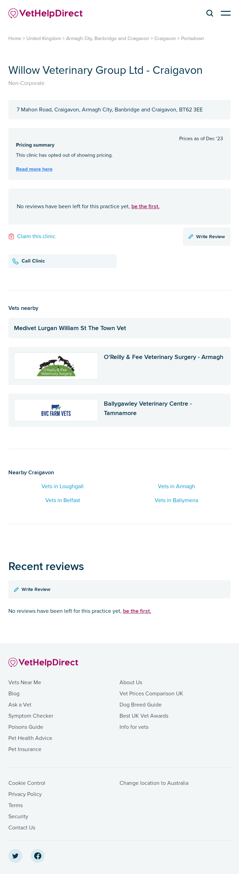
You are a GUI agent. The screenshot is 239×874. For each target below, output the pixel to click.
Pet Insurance (24, 749)
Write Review (206, 236)
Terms (15, 805)
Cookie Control (26, 783)
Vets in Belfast (62, 500)
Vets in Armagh (176, 486)
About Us (131, 682)
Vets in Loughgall (62, 486)
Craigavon (165, 38)
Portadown (192, 38)
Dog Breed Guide (141, 704)
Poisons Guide (25, 727)
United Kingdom (43, 38)
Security (18, 816)
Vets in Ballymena (176, 500)
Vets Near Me (24, 682)
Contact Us (21, 827)
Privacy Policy (25, 794)
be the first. (145, 206)
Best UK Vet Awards (144, 715)
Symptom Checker (30, 715)
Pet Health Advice (30, 738)
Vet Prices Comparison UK (151, 693)
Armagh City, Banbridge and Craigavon (107, 38)
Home (14, 38)
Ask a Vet (19, 704)
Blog (14, 693)
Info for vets (134, 727)
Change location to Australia (154, 783)
